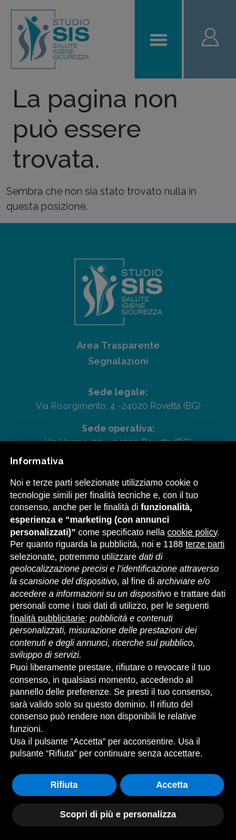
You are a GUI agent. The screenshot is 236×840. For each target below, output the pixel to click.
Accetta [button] (172, 785)
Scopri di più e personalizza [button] (118, 814)
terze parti (205, 544)
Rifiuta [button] (64, 785)
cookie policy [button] (192, 532)
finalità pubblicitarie (47, 618)
